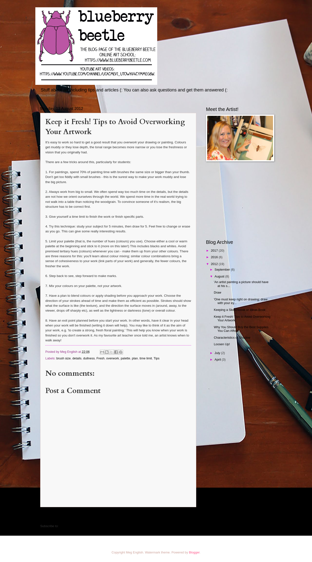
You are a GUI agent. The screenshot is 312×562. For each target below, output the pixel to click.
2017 (215, 250)
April (218, 359)
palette (125, 358)
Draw (217, 292)
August (219, 276)
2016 (215, 257)
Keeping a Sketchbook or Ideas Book (239, 310)
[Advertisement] (236, 200)
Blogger (194, 552)
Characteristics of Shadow (232, 337)
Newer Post (51, 516)
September (222, 269)
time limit (146, 358)
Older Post (186, 516)
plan (135, 358)
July (217, 353)
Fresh (101, 358)
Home (119, 516)
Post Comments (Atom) (75, 526)
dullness (89, 358)
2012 (215, 264)
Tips (156, 358)
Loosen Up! (222, 344)
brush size (63, 358)
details (76, 358)
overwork (112, 358)
